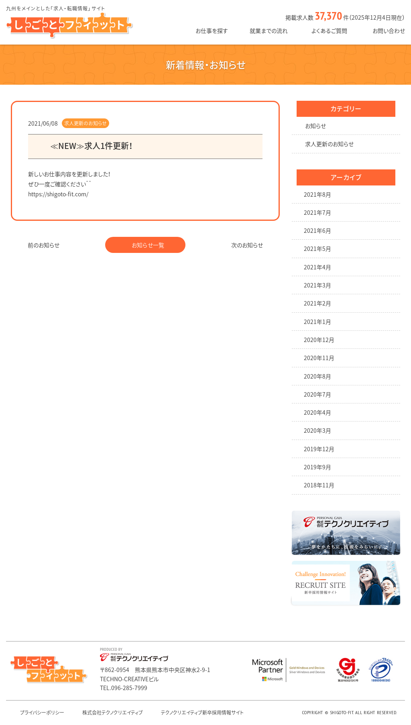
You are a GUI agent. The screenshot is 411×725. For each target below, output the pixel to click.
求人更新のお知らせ (85, 123)
